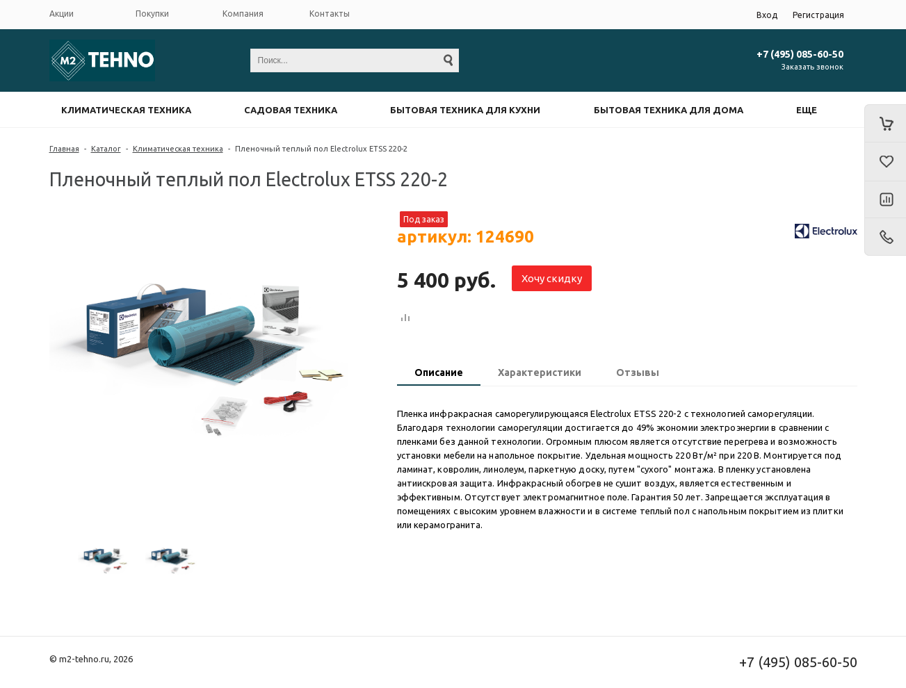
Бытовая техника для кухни (465, 110)
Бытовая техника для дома (668, 110)
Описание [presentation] (438, 372)
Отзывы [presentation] (637, 372)
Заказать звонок (812, 67)
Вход (767, 14)
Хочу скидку (551, 278)
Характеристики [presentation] (539, 372)
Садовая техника (290, 110)
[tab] (438, 373)
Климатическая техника (126, 110)
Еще (806, 110)
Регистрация (818, 14)
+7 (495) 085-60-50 (800, 54)
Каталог (106, 149)
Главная (64, 149)
